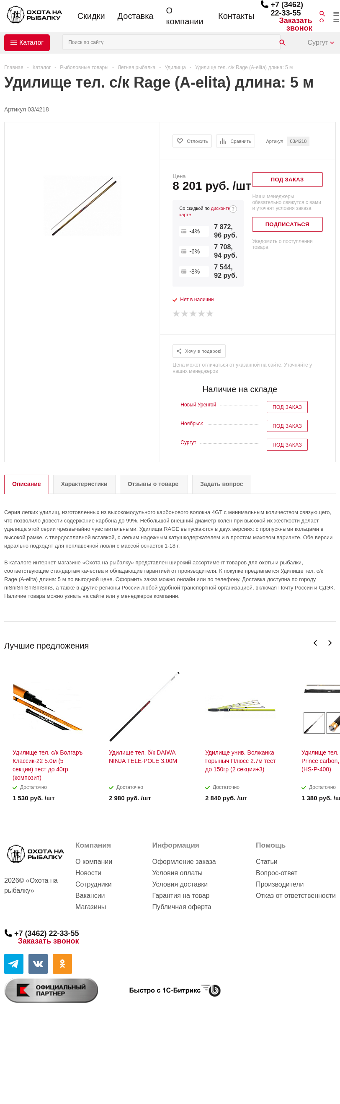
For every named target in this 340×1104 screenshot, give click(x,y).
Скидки (91, 16)
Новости (88, 872)
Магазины (90, 906)
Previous (315, 643)
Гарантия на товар (180, 895)
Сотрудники (93, 884)
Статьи (267, 861)
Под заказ (287, 407)
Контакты (236, 16)
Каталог (31, 42)
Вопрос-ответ (276, 872)
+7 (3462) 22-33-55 (286, 8)
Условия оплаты (177, 872)
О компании (184, 16)
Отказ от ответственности (296, 895)
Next (330, 643)
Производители (280, 884)
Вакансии (90, 895)
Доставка (136, 16)
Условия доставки (180, 884)
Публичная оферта (181, 906)
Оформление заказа (184, 861)
